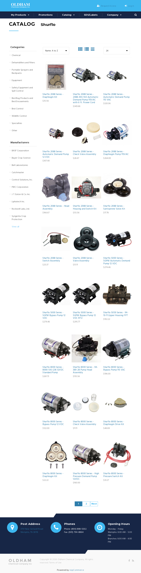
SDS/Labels (91, 15)
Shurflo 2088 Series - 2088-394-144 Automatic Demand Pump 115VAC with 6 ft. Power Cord (85, 98)
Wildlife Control (19, 116)
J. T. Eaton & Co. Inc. (21, 194)
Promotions (46, 15)
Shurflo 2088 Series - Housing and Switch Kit (84, 207)
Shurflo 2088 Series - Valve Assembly (83, 259)
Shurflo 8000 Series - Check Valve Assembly (84, 423)
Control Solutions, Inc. (22, 180)
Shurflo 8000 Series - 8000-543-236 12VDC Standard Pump (53, 370)
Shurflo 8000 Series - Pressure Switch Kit (113, 475)
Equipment (17, 80)
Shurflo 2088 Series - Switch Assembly (53, 259)
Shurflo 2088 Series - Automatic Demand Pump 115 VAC (116, 97)
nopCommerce (77, 570)
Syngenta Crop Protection (19, 218)
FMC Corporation (20, 187)
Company (112, 15)
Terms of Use (55, 563)
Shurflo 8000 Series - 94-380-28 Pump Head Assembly (85, 370)
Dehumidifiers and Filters (23, 62)
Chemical (16, 55)
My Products (18, 15)
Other (14, 130)
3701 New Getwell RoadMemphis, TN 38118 (32, 530)
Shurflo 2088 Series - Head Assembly (56, 207)
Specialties (17, 123)
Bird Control (17, 109)
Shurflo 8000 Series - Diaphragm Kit (53, 475)
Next (94, 503)
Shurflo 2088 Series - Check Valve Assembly (84, 153)
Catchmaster (18, 172)
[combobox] (56, 50)
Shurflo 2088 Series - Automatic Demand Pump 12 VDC (56, 154)
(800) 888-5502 (79, 529)
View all (15, 227)
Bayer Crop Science (21, 158)
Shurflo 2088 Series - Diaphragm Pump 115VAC (116, 153)
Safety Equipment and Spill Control (22, 89)
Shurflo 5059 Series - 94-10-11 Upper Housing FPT (115, 314)
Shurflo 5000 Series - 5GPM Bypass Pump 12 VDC (54, 315)
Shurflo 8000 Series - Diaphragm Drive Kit (113, 423)
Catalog (66, 15)
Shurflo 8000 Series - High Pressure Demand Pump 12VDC (86, 476)
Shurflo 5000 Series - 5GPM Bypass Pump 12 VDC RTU (84, 315)
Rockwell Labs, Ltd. (21, 209)
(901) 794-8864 (76, 532)
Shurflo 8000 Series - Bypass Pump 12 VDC (53, 423)
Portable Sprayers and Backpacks (22, 71)
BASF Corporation (20, 150)
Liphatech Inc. (18, 201)
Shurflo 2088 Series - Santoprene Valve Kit (114, 207)
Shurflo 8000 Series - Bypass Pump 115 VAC (114, 368)
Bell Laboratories (20, 165)
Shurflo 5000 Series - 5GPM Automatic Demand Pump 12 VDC (116, 261)
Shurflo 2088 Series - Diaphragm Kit (53, 96)
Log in (129, 6)
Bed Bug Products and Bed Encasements (22, 100)
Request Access (106, 6)
